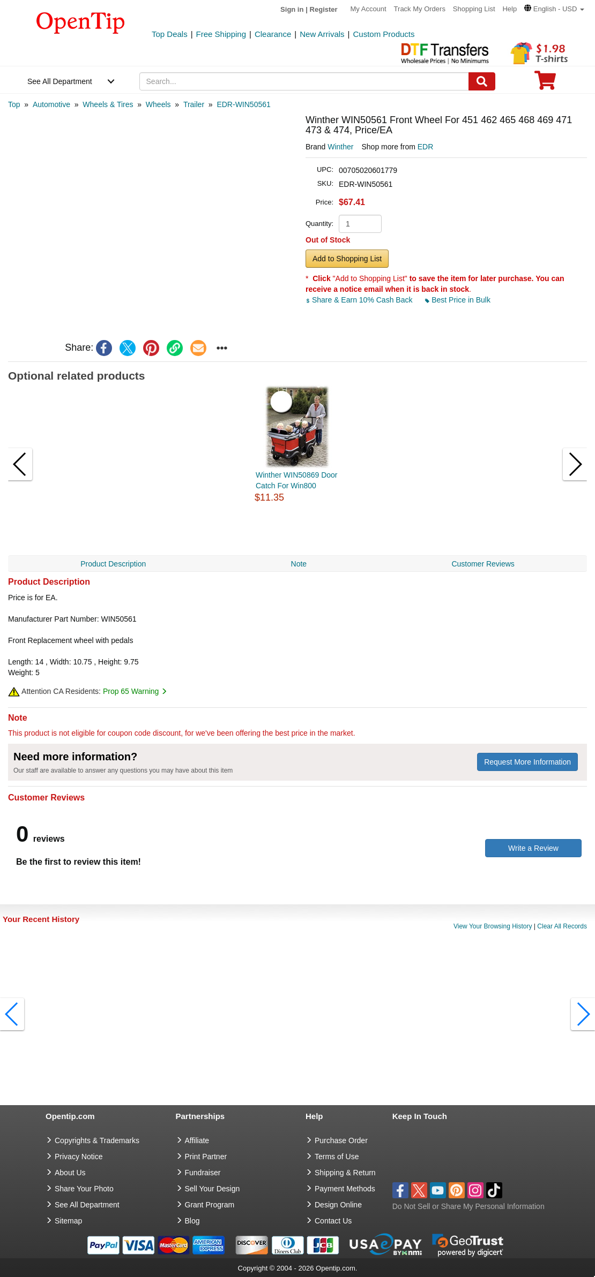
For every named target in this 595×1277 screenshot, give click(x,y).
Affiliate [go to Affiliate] (197, 1140)
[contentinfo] (80, 22)
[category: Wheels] (158, 104)
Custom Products (383, 34)
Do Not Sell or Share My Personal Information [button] (468, 1206)
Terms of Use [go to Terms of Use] (337, 1156)
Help (509, 9)
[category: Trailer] (193, 104)
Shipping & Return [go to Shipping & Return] (345, 1172)
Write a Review (533, 848)
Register (324, 9)
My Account (368, 9)
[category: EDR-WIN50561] (243, 104)
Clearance (273, 34)
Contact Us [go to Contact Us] (333, 1220)
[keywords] (304, 81)
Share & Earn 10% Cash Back (360, 300)
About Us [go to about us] (70, 1172)
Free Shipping (221, 34)
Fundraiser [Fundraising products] (203, 1172)
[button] (554, 9)
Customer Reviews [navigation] (482, 564)
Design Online (338, 1204)
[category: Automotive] (51, 104)
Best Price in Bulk (457, 300)
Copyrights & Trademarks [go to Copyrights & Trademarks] (97, 1140)
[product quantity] (360, 224)
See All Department (59, 81)
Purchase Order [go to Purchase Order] (341, 1140)
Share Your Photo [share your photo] (84, 1188)
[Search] (481, 81)
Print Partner (206, 1156)
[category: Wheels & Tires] (108, 104)
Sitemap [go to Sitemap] (68, 1220)
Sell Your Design (212, 1188)
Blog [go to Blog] (192, 1220)
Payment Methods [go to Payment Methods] (345, 1188)
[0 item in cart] (545, 84)
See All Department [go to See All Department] (87, 1204)
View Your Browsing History (492, 926)
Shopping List (474, 9)
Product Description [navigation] (113, 564)
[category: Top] (14, 104)
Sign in (291, 9)
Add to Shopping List (347, 258)
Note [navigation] (299, 564)
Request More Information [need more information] (527, 762)
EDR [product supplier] (426, 146)
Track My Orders (419, 9)
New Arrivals (322, 34)
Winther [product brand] (340, 146)
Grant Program (210, 1204)
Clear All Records (562, 926)
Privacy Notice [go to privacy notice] (78, 1156)
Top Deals (170, 34)
